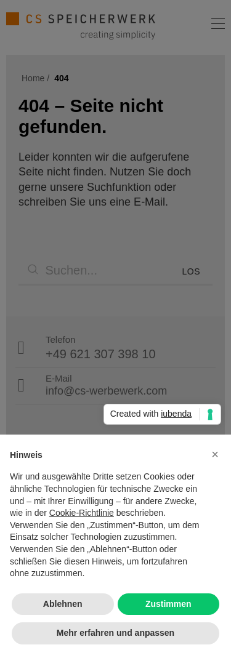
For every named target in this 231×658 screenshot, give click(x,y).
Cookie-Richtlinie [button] (81, 513)
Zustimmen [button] (168, 604)
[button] (215, 454)
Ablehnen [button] (63, 604)
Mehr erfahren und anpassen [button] (115, 633)
